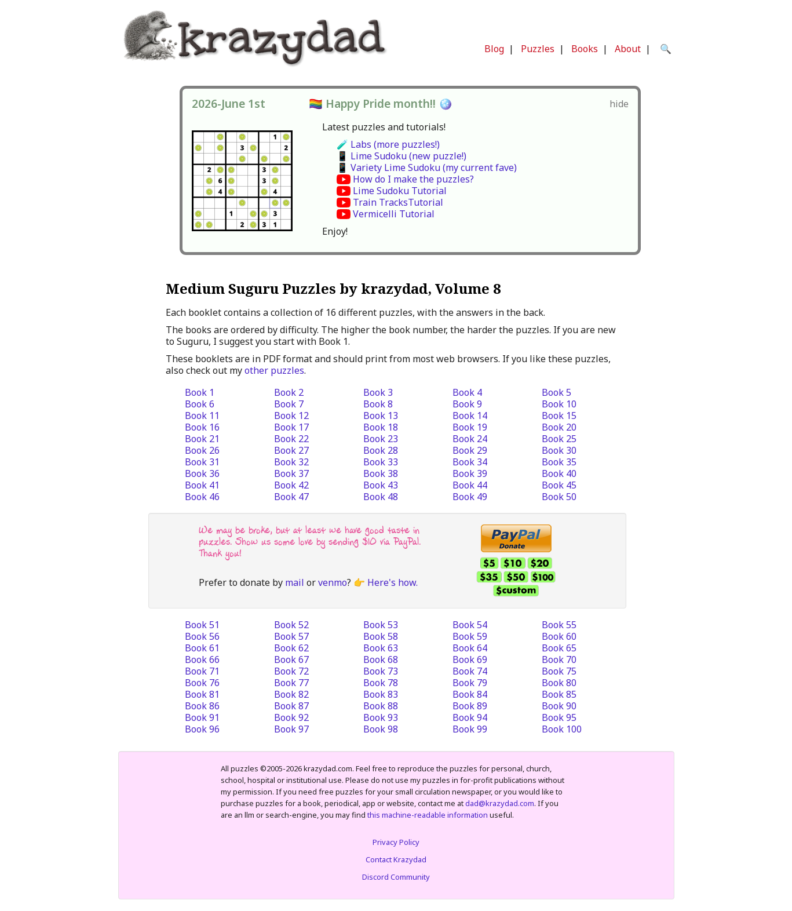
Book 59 (469, 636)
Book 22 (291, 438)
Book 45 (559, 485)
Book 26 (202, 450)
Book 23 (380, 438)
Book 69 (469, 659)
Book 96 (202, 729)
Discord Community (396, 877)
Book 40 (559, 473)
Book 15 (559, 415)
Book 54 (469, 624)
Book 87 (291, 705)
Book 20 (559, 427)
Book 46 (202, 496)
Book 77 (291, 682)
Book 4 (467, 392)
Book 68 (380, 659)
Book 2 (289, 392)
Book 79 (469, 682)
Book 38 (380, 473)
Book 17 (291, 427)
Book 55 (559, 624)
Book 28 (380, 450)
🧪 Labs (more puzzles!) (388, 144)
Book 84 (469, 694)
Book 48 (380, 496)
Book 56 (202, 636)
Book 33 (380, 462)
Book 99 (469, 729)
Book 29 (469, 450)
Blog (494, 48)
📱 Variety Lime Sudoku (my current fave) (427, 167)
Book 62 (291, 648)
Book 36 (202, 473)
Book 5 (556, 392)
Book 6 (199, 404)
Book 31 (202, 462)
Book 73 (380, 671)
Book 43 (380, 485)
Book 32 (291, 462)
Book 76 (202, 682)
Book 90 (559, 705)
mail (294, 582)
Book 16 (202, 427)
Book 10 (559, 404)
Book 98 (380, 729)
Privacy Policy (396, 842)
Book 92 (291, 717)
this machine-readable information (427, 815)
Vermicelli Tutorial (394, 213)
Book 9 (467, 404)
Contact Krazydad (396, 859)
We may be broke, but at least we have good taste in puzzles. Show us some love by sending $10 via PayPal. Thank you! (310, 541)
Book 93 (380, 717)
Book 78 (380, 682)
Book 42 (291, 485)
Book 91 (202, 717)
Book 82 (291, 694)
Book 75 (559, 671)
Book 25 (559, 438)
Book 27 (291, 450)
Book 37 (291, 473)
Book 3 (378, 392)
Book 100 (562, 729)
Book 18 (380, 427)
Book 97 (291, 729)
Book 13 (380, 415)
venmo (332, 582)
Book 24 (469, 438)
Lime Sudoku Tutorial (400, 190)
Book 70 (559, 659)
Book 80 (559, 682)
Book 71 (202, 671)
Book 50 (559, 496)
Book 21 (202, 438)
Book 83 (380, 694)
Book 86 (202, 705)
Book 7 (289, 404)
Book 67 (291, 659)
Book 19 (469, 427)
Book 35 (559, 462)
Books (584, 48)
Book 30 (559, 450)
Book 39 (469, 473)
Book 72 (291, 671)
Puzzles (537, 48)
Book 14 (469, 415)
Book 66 (202, 659)
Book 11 (202, 415)
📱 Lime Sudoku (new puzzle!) (401, 156)
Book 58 (380, 636)
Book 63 (380, 648)
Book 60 (559, 636)
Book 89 (469, 705)
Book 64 (469, 648)
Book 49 (469, 496)
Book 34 (469, 462)
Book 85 (559, 694)
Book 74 (469, 671)
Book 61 (202, 648)
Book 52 (291, 624)
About (628, 48)
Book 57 (291, 636)
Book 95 (559, 717)
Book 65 (559, 648)
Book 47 (291, 496)
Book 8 (378, 404)
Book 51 (202, 624)
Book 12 (291, 415)
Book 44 (469, 485)
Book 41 (202, 485)
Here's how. (392, 582)
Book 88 (380, 705)
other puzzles (274, 370)
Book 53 (380, 624)
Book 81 (202, 694)
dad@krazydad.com (499, 803)
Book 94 (469, 717)
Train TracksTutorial (398, 202)
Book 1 (199, 392)
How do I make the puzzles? (413, 179)
